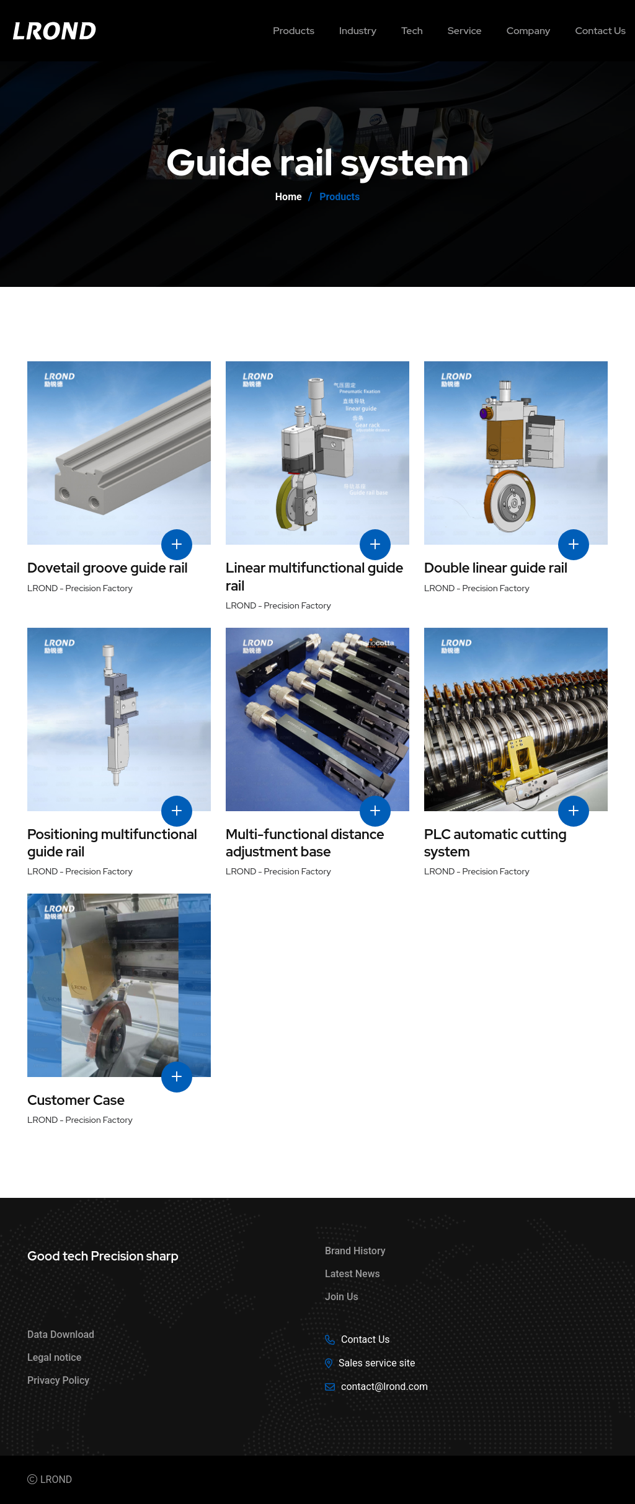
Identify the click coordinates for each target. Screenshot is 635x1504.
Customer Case (76, 1100)
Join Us (341, 1297)
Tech (412, 30)
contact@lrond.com (384, 1386)
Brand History (355, 1251)
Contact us (600, 30)
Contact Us (365, 1339)
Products (293, 30)
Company (529, 30)
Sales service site (377, 1363)
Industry (357, 30)
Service (465, 30)
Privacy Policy (58, 1380)
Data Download (60, 1334)
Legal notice (54, 1357)
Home (288, 197)
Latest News (352, 1274)
